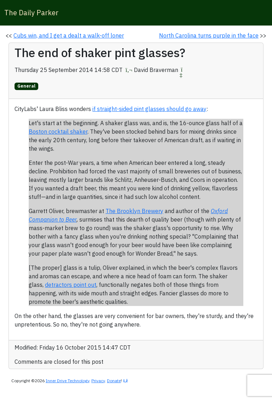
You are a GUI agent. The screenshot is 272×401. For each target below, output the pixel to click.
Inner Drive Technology (67, 380)
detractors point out (70, 284)
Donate (114, 380)
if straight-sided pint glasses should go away (149, 108)
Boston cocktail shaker (58, 131)
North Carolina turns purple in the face (209, 35)
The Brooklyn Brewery (134, 211)
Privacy (98, 380)
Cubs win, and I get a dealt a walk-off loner (68, 35)
